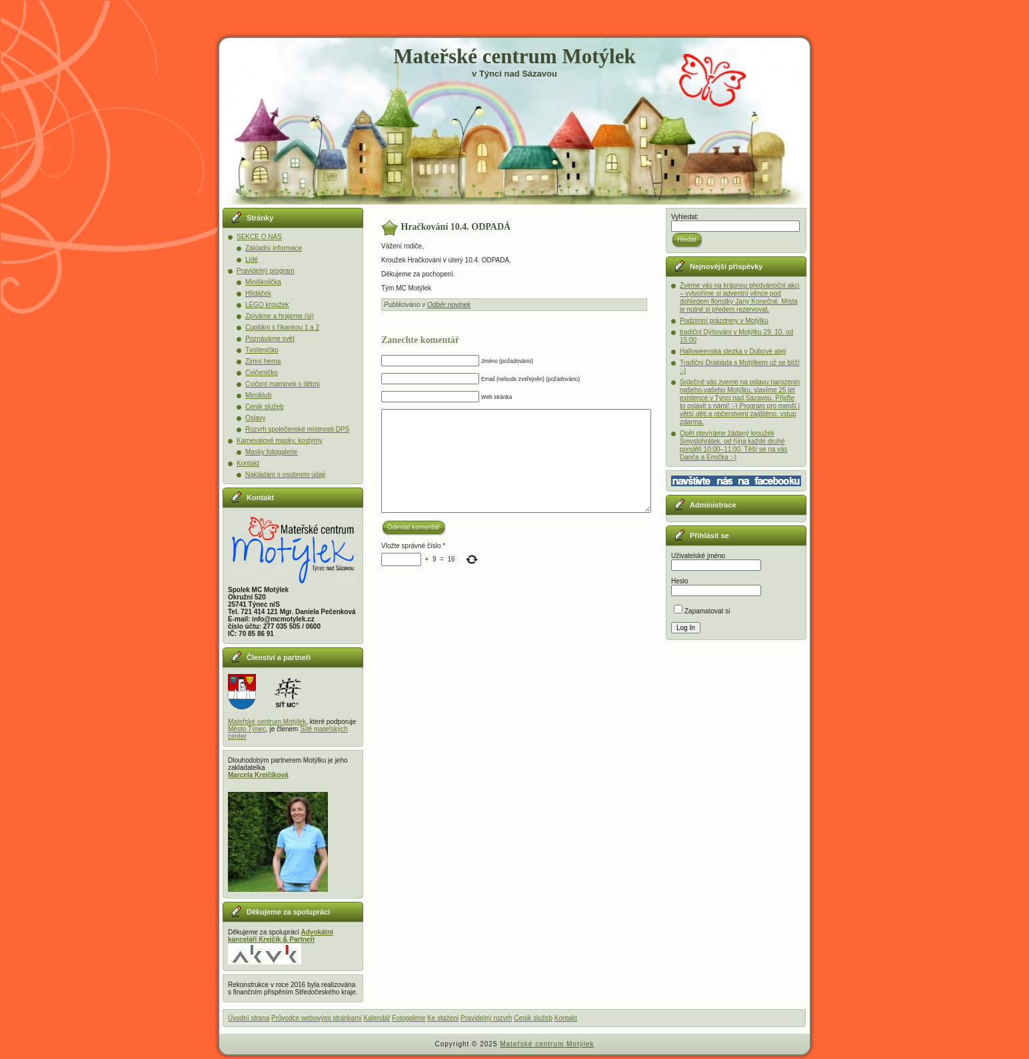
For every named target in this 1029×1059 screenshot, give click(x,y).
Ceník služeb (264, 406)
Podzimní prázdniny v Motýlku (724, 320)
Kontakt (248, 463)
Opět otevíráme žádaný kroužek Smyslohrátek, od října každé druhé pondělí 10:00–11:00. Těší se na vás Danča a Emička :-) (734, 445)
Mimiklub (258, 395)
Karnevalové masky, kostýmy (280, 440)
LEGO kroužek (267, 304)
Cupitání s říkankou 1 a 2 (282, 327)
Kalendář (376, 1018)
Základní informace (273, 248)
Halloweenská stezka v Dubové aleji (733, 351)
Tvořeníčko (261, 350)
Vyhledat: (684, 216)
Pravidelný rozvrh (486, 1018)
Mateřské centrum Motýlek (514, 56)
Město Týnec (247, 729)
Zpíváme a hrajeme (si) (279, 316)
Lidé (251, 259)
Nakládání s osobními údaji (285, 474)
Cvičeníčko (261, 372)
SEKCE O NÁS (259, 236)
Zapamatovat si (702, 611)
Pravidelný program (266, 270)
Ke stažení (443, 1018)
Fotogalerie (408, 1018)
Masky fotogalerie (271, 452)
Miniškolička (263, 282)
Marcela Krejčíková (258, 775)
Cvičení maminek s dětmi (282, 384)
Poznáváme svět (270, 338)
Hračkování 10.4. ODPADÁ (456, 227)
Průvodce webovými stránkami (316, 1018)
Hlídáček (258, 293)
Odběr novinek (449, 304)
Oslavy (255, 418)
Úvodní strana (248, 1018)
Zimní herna (263, 361)
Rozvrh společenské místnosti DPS (297, 429)
